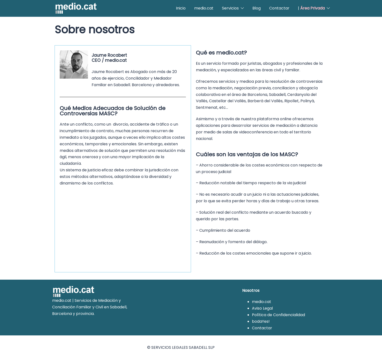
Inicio (181, 8)
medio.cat (203, 8)
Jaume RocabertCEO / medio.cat (108, 57)
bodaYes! (261, 320)
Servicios (230, 8)
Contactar (279, 8)
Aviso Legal (262, 307)
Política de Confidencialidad (278, 314)
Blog (256, 8)
